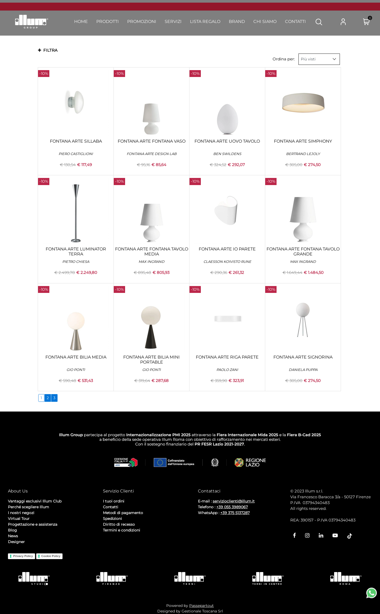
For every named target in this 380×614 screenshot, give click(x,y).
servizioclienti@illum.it (234, 501)
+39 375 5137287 (235, 512)
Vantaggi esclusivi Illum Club (34, 501)
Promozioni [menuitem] (141, 21)
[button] (319, 21)
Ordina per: (284, 58)
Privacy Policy (23, 556)
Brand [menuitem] (237, 21)
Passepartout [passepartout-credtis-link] (201, 605)
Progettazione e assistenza (32, 524)
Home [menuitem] (81, 21)
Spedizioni (112, 518)
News (13, 536)
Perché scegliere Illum (28, 507)
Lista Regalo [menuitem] (205, 21)
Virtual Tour (19, 518)
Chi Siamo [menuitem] (265, 21)
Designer (16, 541)
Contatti (110, 507)
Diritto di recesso (119, 524)
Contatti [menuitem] (295, 21)
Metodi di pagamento (123, 512)
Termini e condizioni (121, 530)
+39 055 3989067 (232, 507)
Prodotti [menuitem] (107, 21)
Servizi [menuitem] (173, 21)
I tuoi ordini (113, 501)
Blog (12, 530)
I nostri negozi (21, 512)
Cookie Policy (50, 556)
